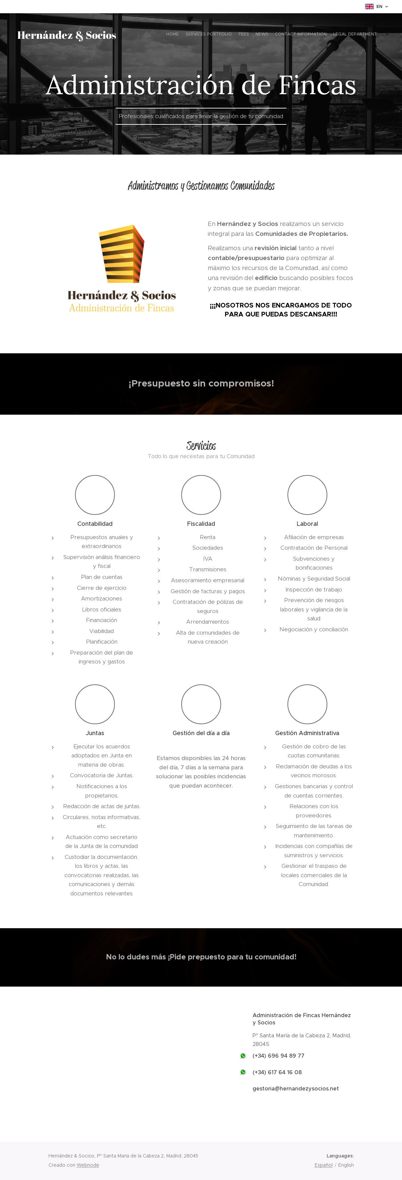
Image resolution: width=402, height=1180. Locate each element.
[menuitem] (329, 35)
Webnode (88, 1165)
